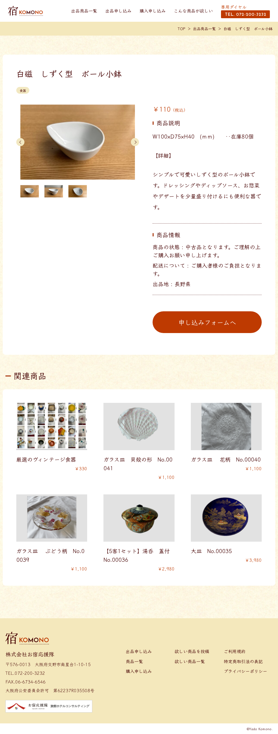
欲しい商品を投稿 (192, 651)
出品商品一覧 (84, 10)
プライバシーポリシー (245, 671)
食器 (23, 90)
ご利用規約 (234, 651)
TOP (181, 28)
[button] (20, 142)
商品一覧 (134, 661)
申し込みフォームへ (207, 322)
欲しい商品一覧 (190, 661)
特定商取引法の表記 (243, 661)
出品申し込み (118, 10)
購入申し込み (153, 10)
